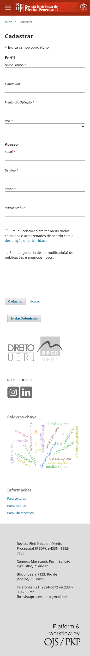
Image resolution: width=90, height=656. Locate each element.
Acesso (35, 301)
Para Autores (16, 505)
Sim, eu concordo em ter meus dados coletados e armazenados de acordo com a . (39, 236)
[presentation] (41, 276)
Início (8, 22)
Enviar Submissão (24, 318)
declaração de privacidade (26, 240)
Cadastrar (15, 301)
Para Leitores (16, 498)
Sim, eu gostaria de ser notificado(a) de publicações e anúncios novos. (39, 255)
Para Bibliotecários (20, 513)
